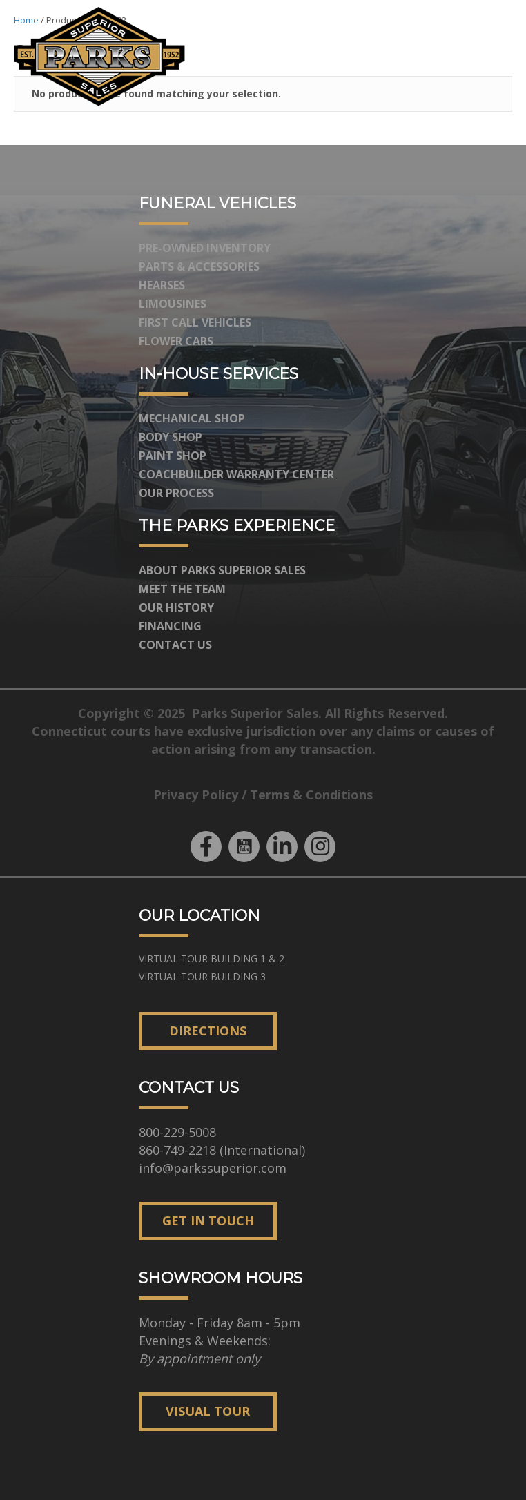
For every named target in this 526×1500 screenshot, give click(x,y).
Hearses (162, 285)
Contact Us (175, 644)
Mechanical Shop (192, 418)
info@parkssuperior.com (212, 1168)
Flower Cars (176, 341)
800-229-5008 (177, 1132)
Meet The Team (182, 588)
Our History (176, 607)
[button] (206, 846)
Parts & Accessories (199, 266)
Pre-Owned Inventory (205, 247)
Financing (170, 626)
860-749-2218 (177, 1150)
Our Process (176, 492)
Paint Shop (172, 455)
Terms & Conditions (311, 794)
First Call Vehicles (195, 322)
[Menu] (494, 56)
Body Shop (170, 437)
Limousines (172, 303)
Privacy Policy (195, 794)
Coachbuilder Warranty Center (236, 474)
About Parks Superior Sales (222, 570)
